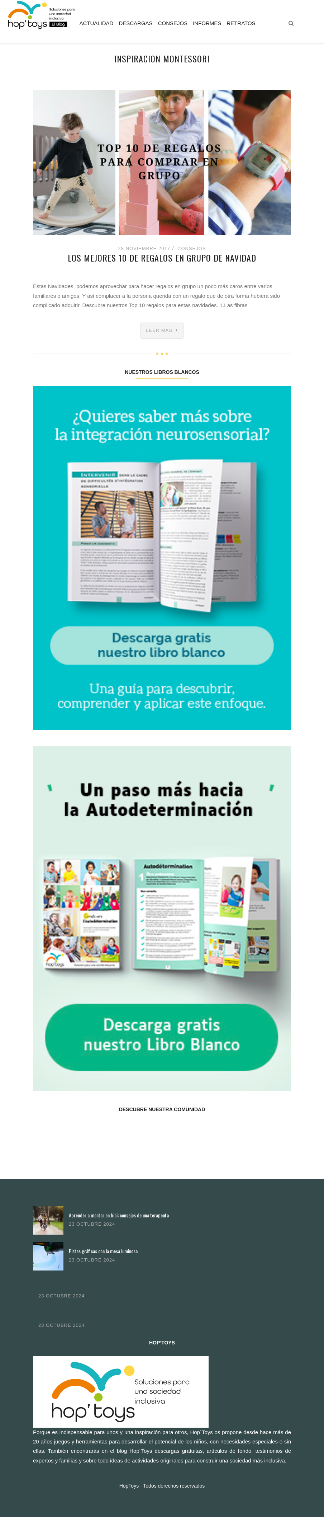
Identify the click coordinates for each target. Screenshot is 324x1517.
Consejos (173, 23)
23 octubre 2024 (92, 1224)
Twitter (97, 1132)
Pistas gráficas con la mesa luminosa (103, 1251)
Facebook (54, 1132)
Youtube (225, 1132)
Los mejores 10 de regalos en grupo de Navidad (162, 257)
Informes (207, 23)
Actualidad (96, 23)
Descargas (135, 23)
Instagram (140, 1132)
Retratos (241, 23)
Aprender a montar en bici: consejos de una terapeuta (119, 1215)
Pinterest (183, 1132)
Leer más (159, 330)
